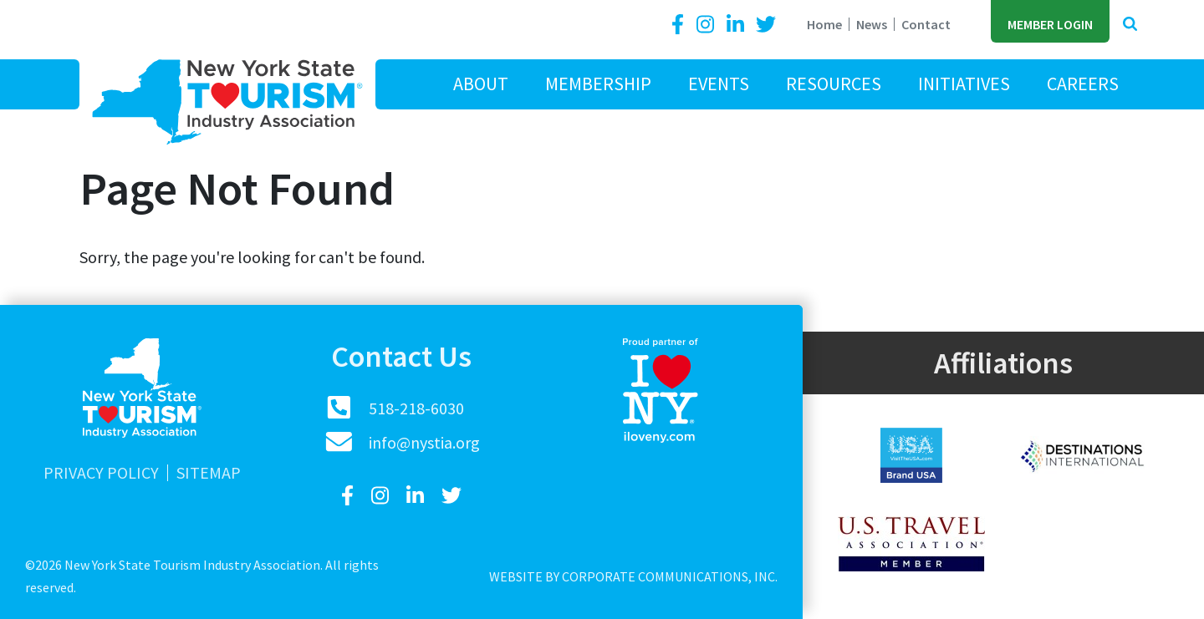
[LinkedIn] (737, 25)
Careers (1083, 83)
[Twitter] (766, 25)
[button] (1130, 25)
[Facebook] (680, 25)
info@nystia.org (424, 442)
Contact (926, 24)
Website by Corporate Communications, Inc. (633, 576)
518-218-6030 (416, 408)
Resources (833, 83)
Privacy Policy (101, 472)
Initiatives (964, 83)
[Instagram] (707, 25)
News (871, 24)
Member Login (1050, 24)
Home (824, 24)
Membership (598, 83)
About (480, 83)
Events (718, 83)
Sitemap (208, 472)
